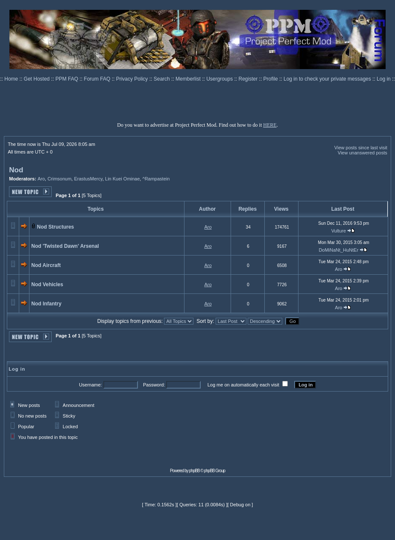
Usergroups (220, 79)
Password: (154, 384)
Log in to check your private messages (328, 79)
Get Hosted (37, 79)
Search (162, 79)
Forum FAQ (97, 79)
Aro (41, 178)
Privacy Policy (132, 79)
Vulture (338, 230)
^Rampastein (156, 178)
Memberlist (189, 79)
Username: (90, 384)
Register (249, 79)
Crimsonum (59, 178)
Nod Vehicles (47, 284)
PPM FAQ (68, 79)
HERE (269, 125)
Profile (271, 79)
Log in (384, 79)
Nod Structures (55, 227)
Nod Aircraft (46, 265)
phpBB (194, 470)
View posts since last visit (360, 147)
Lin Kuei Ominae (122, 178)
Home (11, 79)
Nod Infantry (46, 304)
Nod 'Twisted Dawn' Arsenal (65, 246)
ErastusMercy (88, 178)
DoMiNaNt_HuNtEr (338, 250)
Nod (16, 170)
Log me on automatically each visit (243, 384)
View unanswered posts (362, 152)
